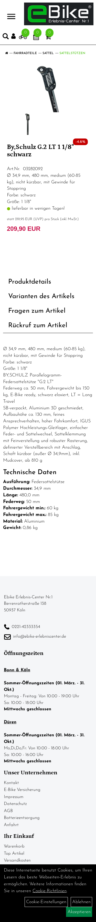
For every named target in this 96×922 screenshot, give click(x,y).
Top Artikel (14, 853)
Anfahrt (11, 825)
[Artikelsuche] (6, 37)
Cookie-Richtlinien (50, 891)
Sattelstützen (72, 53)
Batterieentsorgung (22, 818)
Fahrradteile (25, 53)
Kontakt (11, 783)
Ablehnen (81, 902)
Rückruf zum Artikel (37, 325)
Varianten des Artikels (41, 296)
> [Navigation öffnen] (11, 13)
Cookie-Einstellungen (46, 902)
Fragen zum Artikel (37, 311)
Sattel (48, 53)
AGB (8, 811)
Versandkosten (17, 860)
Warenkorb (14, 846)
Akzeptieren (79, 912)
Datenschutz (15, 804)
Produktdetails (29, 282)
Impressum (13, 797)
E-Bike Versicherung (22, 790)
